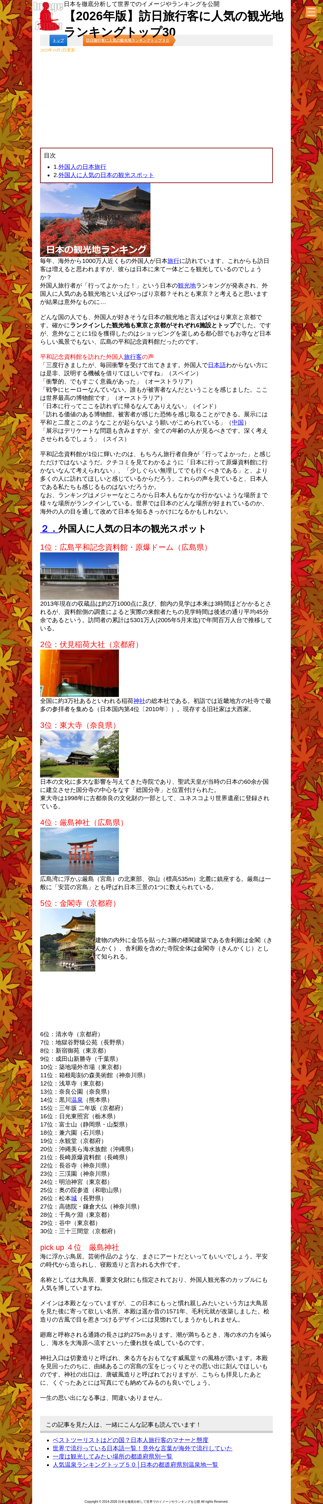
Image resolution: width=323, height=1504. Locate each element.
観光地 (187, 285)
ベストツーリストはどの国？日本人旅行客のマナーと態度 (130, 1440)
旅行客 (133, 357)
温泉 (77, 1100)
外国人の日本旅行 (82, 166)
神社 (139, 701)
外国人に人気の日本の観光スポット (106, 175)
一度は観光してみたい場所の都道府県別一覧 (113, 1456)
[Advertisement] (156, 100)
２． (49, 529)
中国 (238, 422)
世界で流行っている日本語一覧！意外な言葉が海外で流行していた (142, 1448)
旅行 (173, 261)
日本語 (217, 365)
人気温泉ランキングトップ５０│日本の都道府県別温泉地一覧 (135, 1464)
